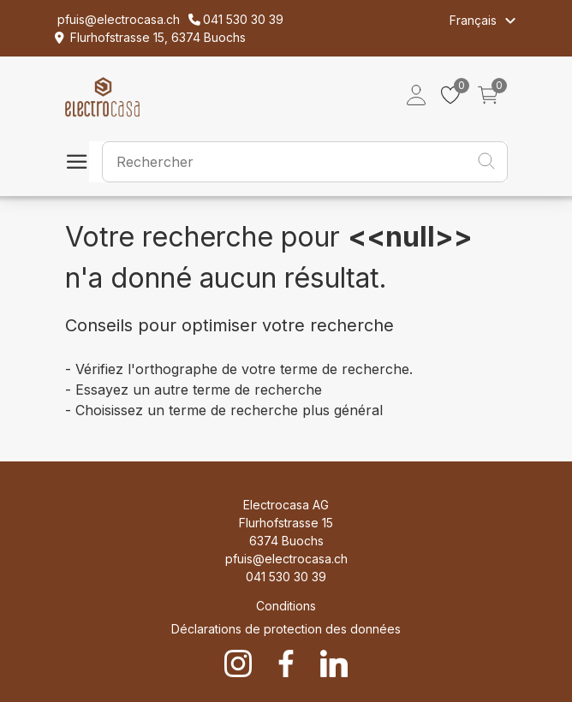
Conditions (286, 605)
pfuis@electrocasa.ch (286, 558)
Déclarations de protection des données (286, 629)
